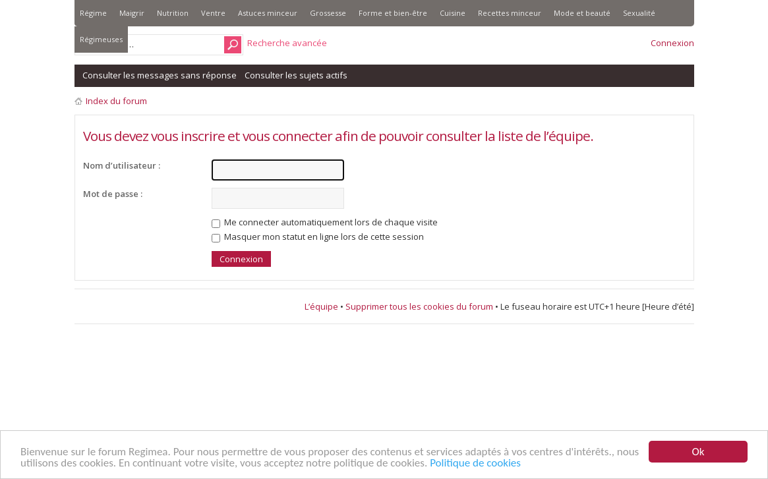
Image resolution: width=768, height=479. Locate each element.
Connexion (672, 43)
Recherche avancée (287, 43)
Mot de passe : (112, 194)
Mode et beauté (582, 13)
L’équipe (321, 306)
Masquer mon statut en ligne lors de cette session (318, 236)
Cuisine (452, 13)
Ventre (213, 13)
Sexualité (639, 13)
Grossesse (328, 13)
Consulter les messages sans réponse (159, 75)
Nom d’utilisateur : (121, 165)
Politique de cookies (475, 463)
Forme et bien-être (393, 13)
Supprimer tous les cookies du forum (419, 306)
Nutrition (173, 13)
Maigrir (131, 13)
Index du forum (116, 101)
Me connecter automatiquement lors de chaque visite (325, 222)
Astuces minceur (267, 13)
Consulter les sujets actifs (296, 75)
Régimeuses (101, 39)
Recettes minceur (509, 13)
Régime (93, 13)
